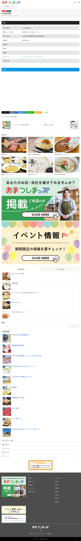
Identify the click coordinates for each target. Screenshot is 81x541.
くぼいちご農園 (15, 408)
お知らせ (30, 478)
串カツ (8, 116)
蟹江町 (56, 498)
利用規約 (49, 533)
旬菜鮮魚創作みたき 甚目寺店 (18, 397)
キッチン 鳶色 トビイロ (17, 418)
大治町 (9, 11)
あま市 (56, 481)
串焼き (11, 116)
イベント (7, 456)
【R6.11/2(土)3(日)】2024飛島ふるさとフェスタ (22, 376)
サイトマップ (31, 488)
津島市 (56, 485)
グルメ (4, 11)
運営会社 (30, 485)
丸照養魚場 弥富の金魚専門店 (18, 345)
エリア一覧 (58, 478)
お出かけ (7, 444)
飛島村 (56, 501)
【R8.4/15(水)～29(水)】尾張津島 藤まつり (21, 334)
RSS (40, 530)
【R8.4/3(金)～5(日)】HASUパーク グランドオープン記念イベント (26, 429)
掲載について (31, 481)
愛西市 (56, 488)
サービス (7, 452)
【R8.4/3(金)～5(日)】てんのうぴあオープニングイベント (24, 366)
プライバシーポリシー (41, 533)
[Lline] (30, 112)
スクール (7, 448)
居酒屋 (15, 116)
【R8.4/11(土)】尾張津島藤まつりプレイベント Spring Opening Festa (27, 355)
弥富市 (56, 491)
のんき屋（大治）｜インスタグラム (31, 56)
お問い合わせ (31, 491)
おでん (5, 116)
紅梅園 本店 (14, 387)
